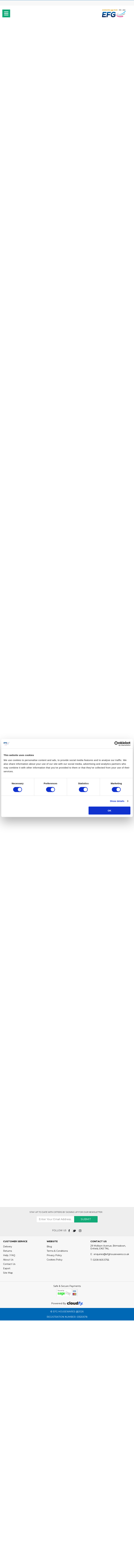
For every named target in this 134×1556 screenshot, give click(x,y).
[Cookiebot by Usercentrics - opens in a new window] (116, 743)
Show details (117, 801)
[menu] (6, 13)
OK (109, 810)
